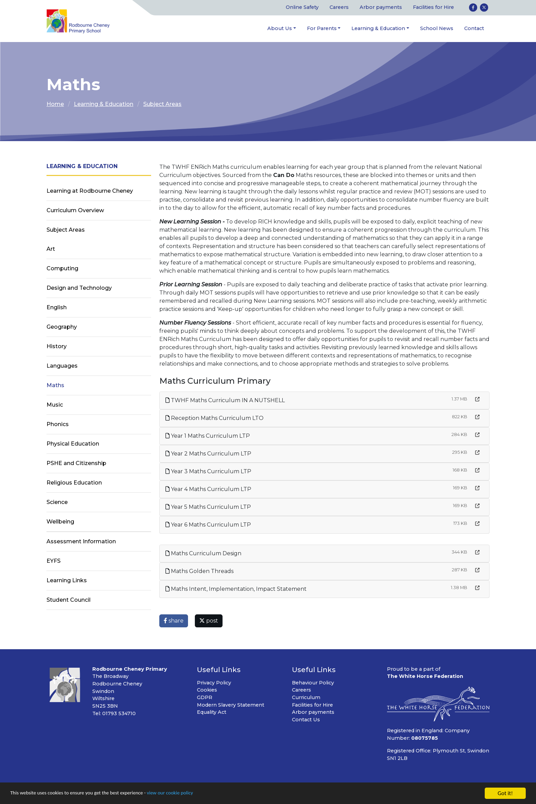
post (208, 620)
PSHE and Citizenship (76, 463)
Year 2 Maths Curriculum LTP (208, 453)
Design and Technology (79, 288)
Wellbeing (60, 522)
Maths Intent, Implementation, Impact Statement (236, 589)
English (56, 307)
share (174, 620)
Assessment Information (81, 542)
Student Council (68, 600)
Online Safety (302, 7)
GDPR (204, 698)
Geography (61, 327)
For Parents (322, 28)
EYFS (53, 561)
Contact (474, 28)
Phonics (57, 424)
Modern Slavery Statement (230, 705)
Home (55, 104)
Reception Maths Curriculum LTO (214, 418)
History (56, 346)
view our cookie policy (191, 793)
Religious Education (74, 483)
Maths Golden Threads (199, 571)
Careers (339, 7)
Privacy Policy (214, 683)
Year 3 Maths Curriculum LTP (208, 471)
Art (50, 249)
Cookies (207, 690)
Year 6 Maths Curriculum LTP (208, 524)
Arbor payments (381, 7)
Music (54, 405)
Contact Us (306, 720)
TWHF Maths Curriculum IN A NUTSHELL (225, 400)
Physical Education (72, 444)
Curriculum (306, 698)
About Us (279, 28)
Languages (62, 366)
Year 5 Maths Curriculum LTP (208, 507)
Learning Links (66, 580)
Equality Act (211, 712)
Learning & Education (378, 28)
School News (436, 28)
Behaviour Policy (313, 683)
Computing (62, 268)
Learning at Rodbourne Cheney (89, 191)
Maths (55, 385)
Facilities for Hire (433, 7)
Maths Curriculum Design (203, 553)
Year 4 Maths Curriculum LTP (208, 489)
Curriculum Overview (75, 210)
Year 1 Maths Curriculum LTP (207, 436)
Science (57, 502)
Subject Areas (162, 104)
